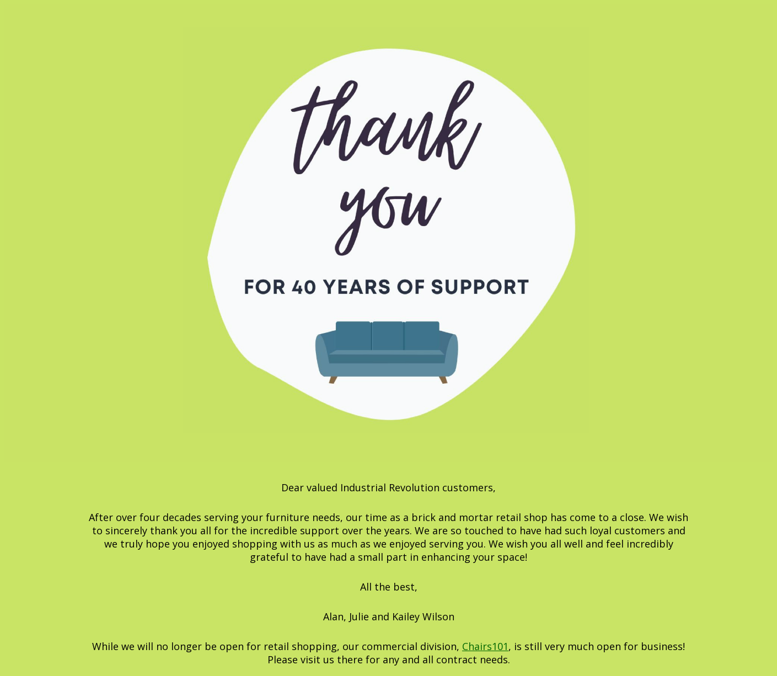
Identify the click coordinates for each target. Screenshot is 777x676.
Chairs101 (485, 646)
